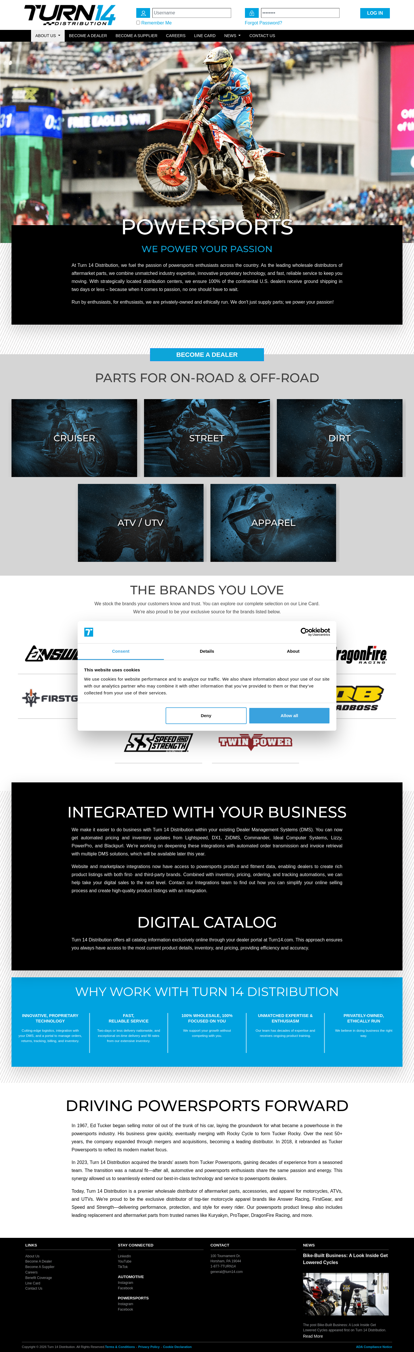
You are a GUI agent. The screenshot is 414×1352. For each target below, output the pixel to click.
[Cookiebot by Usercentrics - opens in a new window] (305, 632)
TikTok (123, 1267)
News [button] (230, 35)
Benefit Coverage (38, 1278)
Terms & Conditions (120, 1347)
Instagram (125, 1283)
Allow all (289, 715)
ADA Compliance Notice (374, 1347)
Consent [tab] (121, 651)
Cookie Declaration (177, 1347)
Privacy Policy (149, 1347)
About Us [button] (46, 35)
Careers (176, 35)
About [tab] (293, 651)
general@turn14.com (226, 1271)
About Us (32, 1256)
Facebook (125, 1288)
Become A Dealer (207, 354)
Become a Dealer (88, 35)
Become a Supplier (137, 35)
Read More (313, 1336)
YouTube (124, 1261)
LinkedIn (124, 1256)
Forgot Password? (263, 22)
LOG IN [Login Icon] (375, 13)
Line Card (205, 35)
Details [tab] (207, 651)
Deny (206, 715)
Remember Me (156, 22)
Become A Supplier (39, 1267)
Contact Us (262, 35)
